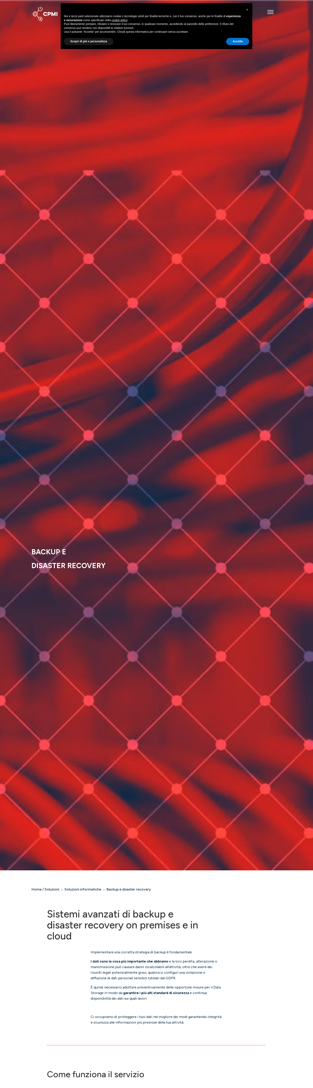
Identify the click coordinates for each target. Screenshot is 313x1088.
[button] (247, 9)
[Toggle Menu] (270, 12)
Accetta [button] (238, 41)
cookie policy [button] (119, 20)
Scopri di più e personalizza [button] (88, 41)
